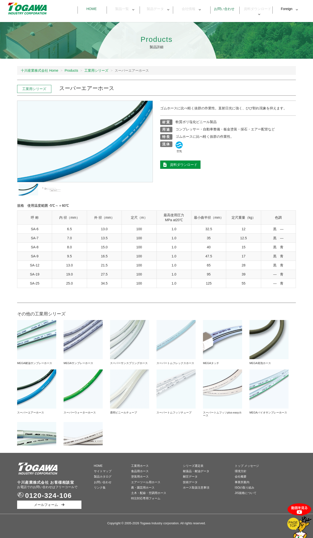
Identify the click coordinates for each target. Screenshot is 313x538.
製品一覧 (121, 9)
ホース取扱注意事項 (196, 487)
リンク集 (100, 487)
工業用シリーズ (96, 70)
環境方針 (240, 471)
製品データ (153, 9)
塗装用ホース (140, 476)
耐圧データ (190, 476)
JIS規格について (246, 493)
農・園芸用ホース (143, 487)
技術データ (190, 482)
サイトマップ (103, 471)
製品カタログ (103, 476)
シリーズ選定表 (193, 466)
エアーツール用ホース (145, 482)
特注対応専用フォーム (145, 498)
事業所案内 (242, 482)
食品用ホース (140, 471)
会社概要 (240, 476)
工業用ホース (140, 466)
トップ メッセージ (247, 466)
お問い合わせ (222, 9)
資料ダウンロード (256, 9)
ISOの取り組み (245, 487)
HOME (98, 466)
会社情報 (187, 9)
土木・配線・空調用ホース (148, 493)
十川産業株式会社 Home (39, 70)
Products (71, 70)
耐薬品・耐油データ (196, 471)
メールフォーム (49, 505)
